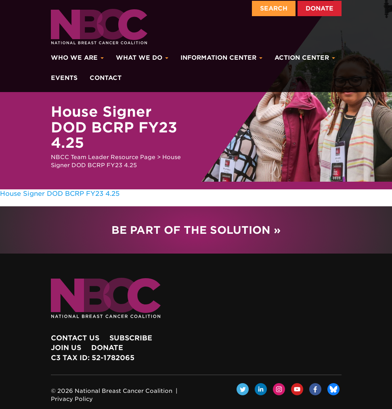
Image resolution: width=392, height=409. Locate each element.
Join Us (66, 348)
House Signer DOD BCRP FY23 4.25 (59, 193)
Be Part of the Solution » (196, 230)
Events (64, 78)
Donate (319, 8)
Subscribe (130, 338)
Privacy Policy (72, 399)
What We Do (142, 57)
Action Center (305, 57)
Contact (106, 78)
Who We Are (77, 57)
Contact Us (75, 338)
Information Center (221, 57)
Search (273, 8)
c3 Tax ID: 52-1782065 (92, 358)
